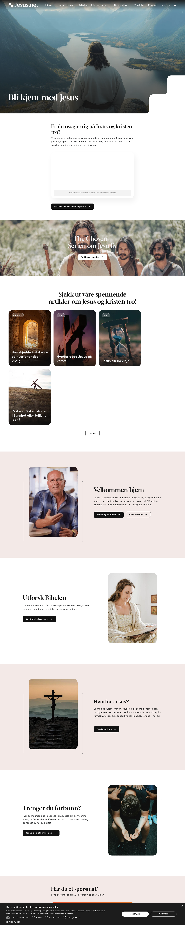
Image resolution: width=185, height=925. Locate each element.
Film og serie (100, 5)
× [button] (182, 906)
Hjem (48, 5)
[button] (61, 922)
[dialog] (92, 914)
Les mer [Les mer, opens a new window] (70, 913)
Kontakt (152, 5)
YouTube (139, 5)
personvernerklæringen (80, 891)
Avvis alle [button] (163, 914)
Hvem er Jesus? (65, 5)
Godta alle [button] (135, 914)
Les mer (92, 375)
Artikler (82, 5)
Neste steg (122, 5)
